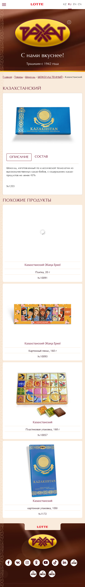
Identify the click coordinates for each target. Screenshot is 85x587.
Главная (7, 77)
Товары (18, 77)
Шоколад (30, 77)
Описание (19, 157)
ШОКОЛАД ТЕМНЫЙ (50, 77)
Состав (41, 156)
